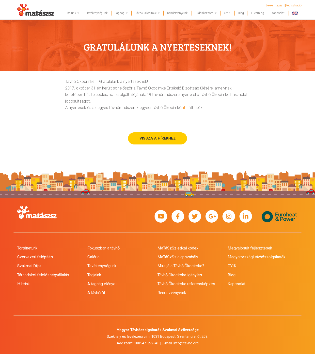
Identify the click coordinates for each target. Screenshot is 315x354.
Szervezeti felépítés (35, 257)
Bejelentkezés (274, 5)
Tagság (121, 13)
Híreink (23, 284)
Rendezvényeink (177, 13)
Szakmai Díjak (29, 266)
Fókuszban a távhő (103, 248)
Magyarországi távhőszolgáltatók (256, 257)
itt (185, 107)
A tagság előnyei (101, 284)
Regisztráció (293, 5)
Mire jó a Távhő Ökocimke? (181, 266)
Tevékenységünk (97, 13)
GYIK (227, 13)
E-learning (257, 13)
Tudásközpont (206, 13)
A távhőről (96, 292)
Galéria (93, 257)
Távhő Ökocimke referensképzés (186, 284)
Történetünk (27, 248)
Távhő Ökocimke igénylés (180, 275)
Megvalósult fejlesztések (250, 248)
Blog (241, 13)
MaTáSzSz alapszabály (178, 257)
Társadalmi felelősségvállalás (43, 275)
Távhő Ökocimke (147, 13)
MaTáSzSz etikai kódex (178, 248)
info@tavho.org (186, 343)
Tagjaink (94, 275)
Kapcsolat (277, 13)
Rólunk (73, 13)
